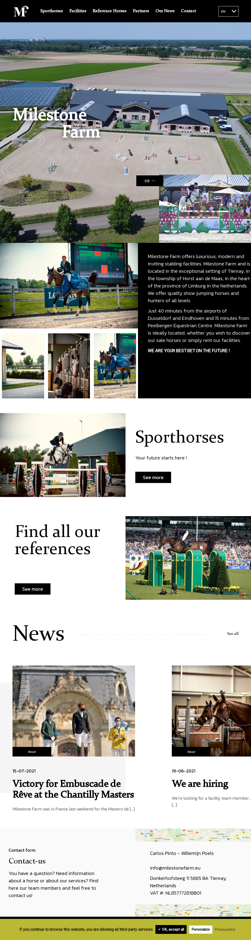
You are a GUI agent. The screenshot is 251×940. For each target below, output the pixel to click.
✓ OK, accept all (171, 929)
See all (232, 634)
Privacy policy (225, 929)
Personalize (201, 929)
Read (32, 751)
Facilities (77, 11)
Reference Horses (109, 11)
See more (153, 477)
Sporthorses (51, 11)
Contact (188, 11)
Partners (141, 11)
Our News (164, 11)
